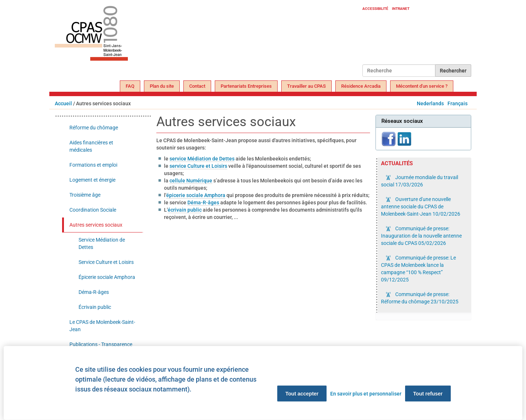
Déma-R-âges (203, 202)
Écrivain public (95, 307)
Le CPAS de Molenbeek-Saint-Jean (102, 325)
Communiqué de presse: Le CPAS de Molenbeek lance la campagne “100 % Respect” (418, 269)
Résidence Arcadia (361, 86)
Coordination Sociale (92, 210)
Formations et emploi (93, 165)
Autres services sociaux (95, 225)
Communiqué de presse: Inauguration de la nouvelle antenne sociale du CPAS (421, 236)
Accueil (63, 103)
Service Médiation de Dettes (102, 243)
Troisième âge (84, 195)
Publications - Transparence (100, 344)
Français (457, 103)
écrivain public (185, 210)
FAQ (130, 86)
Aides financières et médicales (91, 146)
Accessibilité (375, 9)
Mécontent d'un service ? (421, 86)
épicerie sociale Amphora (195, 195)
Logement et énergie (92, 180)
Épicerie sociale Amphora (107, 277)
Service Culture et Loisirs (106, 262)
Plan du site (162, 86)
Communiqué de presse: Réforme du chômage (419, 297)
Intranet (400, 9)
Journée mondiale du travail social (419, 181)
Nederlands (430, 103)
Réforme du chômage (93, 127)
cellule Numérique (190, 180)
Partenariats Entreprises (246, 86)
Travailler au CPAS (306, 86)
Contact (197, 86)
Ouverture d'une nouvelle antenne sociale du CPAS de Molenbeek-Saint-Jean (420, 206)
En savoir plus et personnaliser (365, 394)
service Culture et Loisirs (198, 166)
